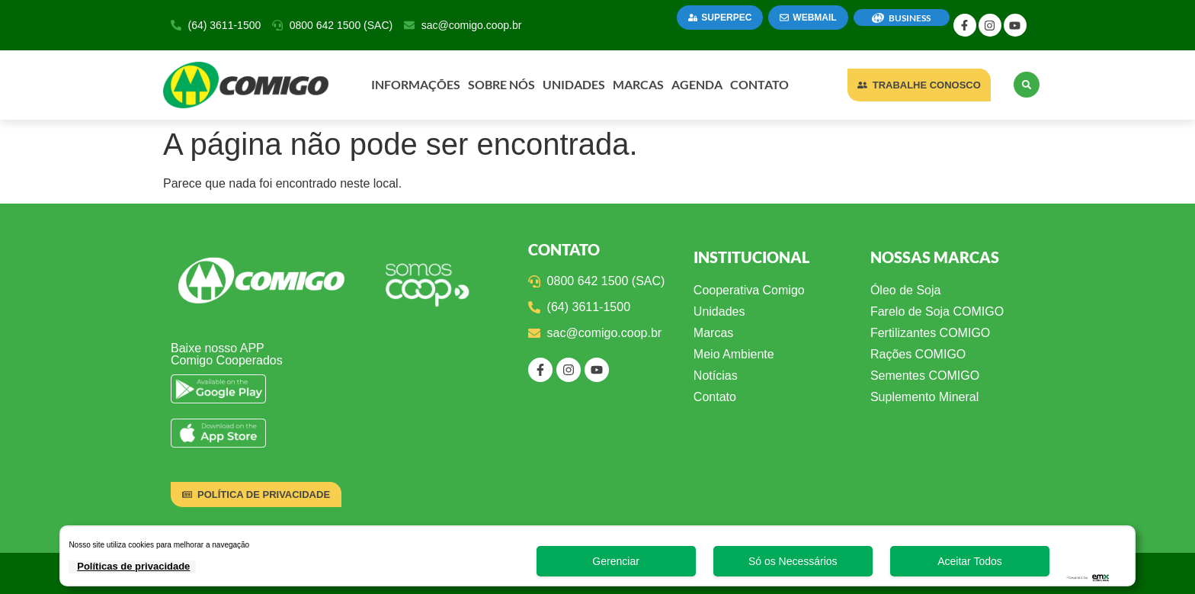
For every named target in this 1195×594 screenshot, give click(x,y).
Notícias (716, 375)
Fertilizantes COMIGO (930, 332)
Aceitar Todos (969, 561)
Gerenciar (615, 561)
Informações (415, 84)
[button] (1027, 85)
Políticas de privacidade (133, 566)
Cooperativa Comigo (749, 290)
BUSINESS (910, 18)
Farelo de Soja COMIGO (937, 311)
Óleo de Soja (905, 290)
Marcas (638, 84)
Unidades (574, 84)
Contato (759, 84)
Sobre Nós (501, 84)
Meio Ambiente (734, 354)
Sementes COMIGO (924, 375)
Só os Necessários (793, 561)
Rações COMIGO (918, 354)
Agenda (696, 84)
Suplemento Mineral (924, 396)
